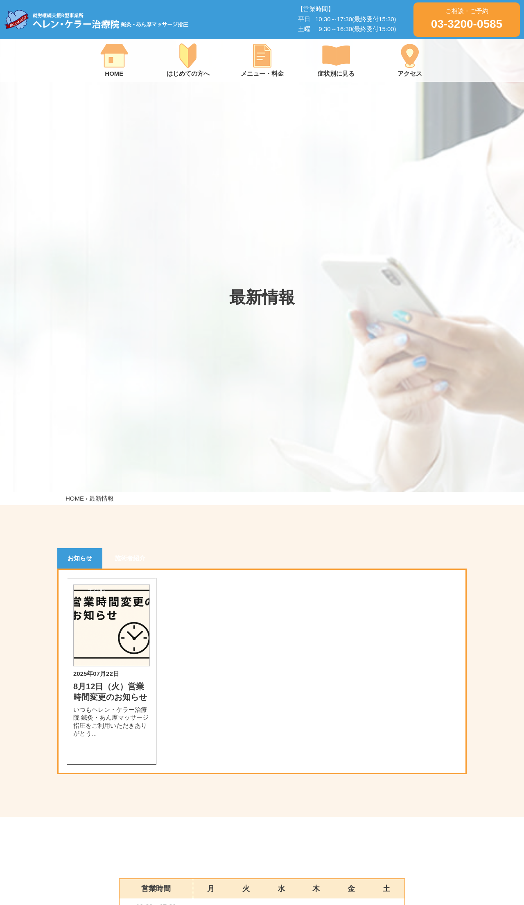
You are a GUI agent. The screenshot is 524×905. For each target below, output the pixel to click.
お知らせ (80, 558)
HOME (75, 498)
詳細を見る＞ (111, 752)
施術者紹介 (130, 558)
